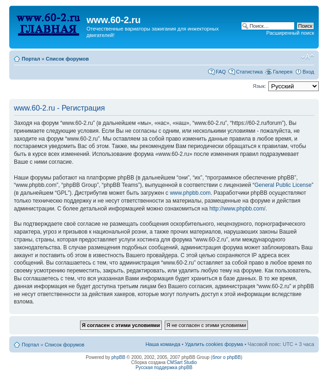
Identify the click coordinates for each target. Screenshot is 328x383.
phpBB (118, 357)
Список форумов (67, 59)
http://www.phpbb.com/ (237, 208)
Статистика (249, 71)
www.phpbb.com (190, 193)
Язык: (259, 86)
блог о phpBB (226, 357)
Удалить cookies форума (214, 344)
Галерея (282, 71)
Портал (31, 59)
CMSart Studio (182, 362)
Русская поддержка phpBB (164, 367)
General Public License (282, 185)
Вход (308, 71)
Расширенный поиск (290, 33)
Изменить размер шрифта (307, 57)
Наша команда (162, 344)
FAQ (221, 71)
